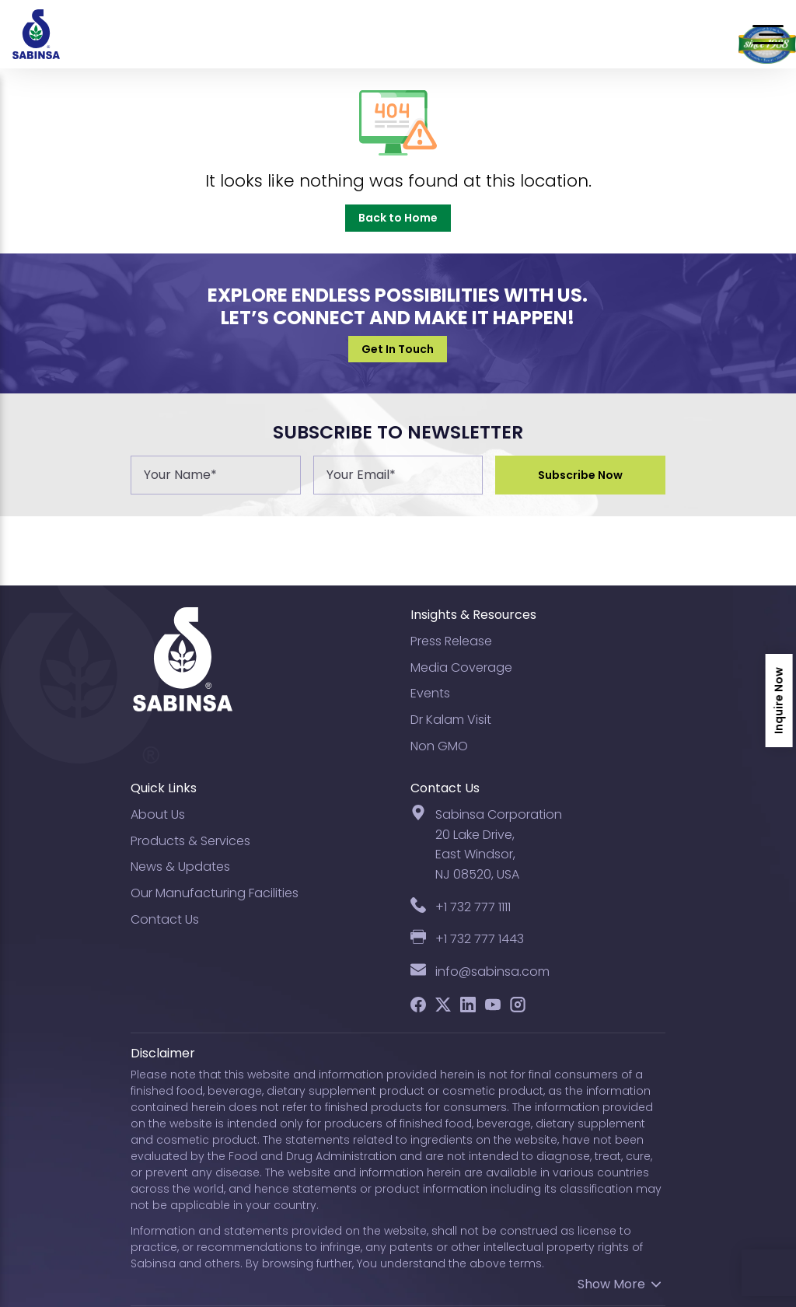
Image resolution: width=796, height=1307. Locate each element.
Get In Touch (397, 349)
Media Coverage (461, 667)
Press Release (451, 641)
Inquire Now (779, 700)
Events (430, 693)
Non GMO (439, 746)
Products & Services (190, 841)
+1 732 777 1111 (473, 907)
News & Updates (180, 866)
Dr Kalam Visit (450, 720)
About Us (158, 814)
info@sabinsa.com (492, 971)
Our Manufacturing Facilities (214, 893)
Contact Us (165, 919)
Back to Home (398, 217)
